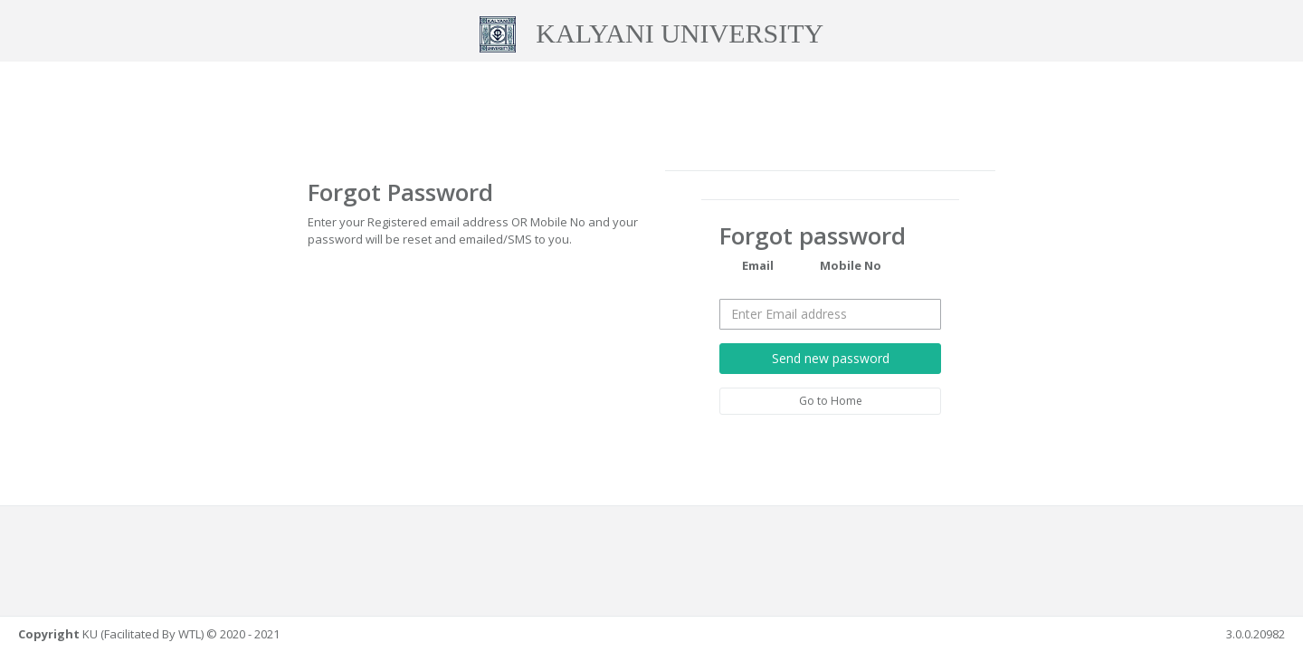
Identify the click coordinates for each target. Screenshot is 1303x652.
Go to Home (830, 400)
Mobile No (839, 266)
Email (746, 266)
